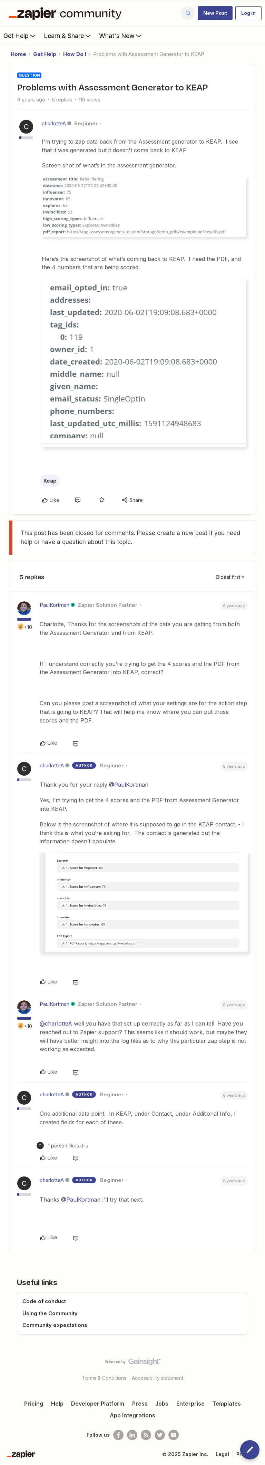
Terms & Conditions (104, 1378)
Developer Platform (97, 1403)
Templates (226, 1403)
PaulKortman (54, 605)
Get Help (20, 35)
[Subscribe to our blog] (146, 1435)
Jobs (161, 1403)
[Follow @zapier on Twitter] (160, 1435)
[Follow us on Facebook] (118, 1435)
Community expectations (54, 1325)
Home (18, 54)
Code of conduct (44, 1301)
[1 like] (62, 1145)
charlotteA (54, 123)
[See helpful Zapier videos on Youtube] (173, 1435)
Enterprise (190, 1403)
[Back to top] (256, 1368)
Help (57, 1403)
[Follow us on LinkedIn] (132, 1435)
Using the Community (50, 1313)
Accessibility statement (157, 1378)
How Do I (74, 54)
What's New (121, 35)
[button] (215, 13)
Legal (222, 1454)
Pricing (33, 1403)
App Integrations (132, 1415)
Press (140, 1403)
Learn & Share (68, 35)
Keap (50, 480)
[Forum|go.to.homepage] (67, 13)
